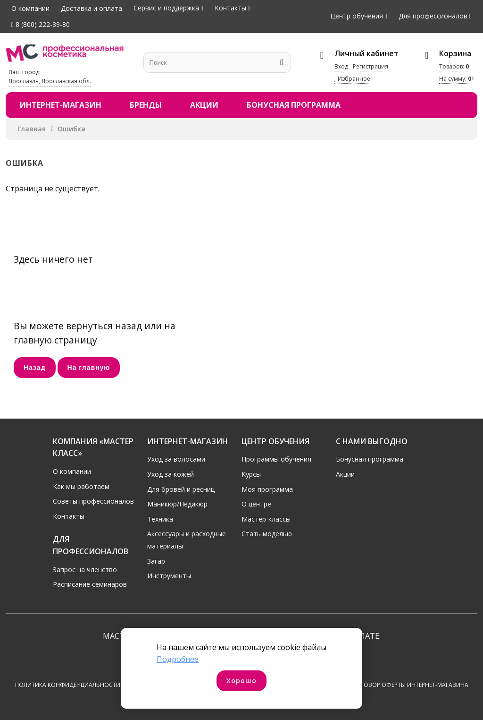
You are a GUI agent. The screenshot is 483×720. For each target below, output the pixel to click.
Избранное (352, 79)
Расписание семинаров (90, 584)
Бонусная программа (294, 105)
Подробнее (178, 659)
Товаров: (454, 66)
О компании (30, 8)
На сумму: (455, 79)
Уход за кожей (170, 473)
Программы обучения (276, 458)
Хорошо (241, 680)
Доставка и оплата (91, 8)
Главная (31, 128)
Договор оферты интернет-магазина (410, 685)
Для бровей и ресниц (181, 488)
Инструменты (169, 575)
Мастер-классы (266, 518)
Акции (204, 105)
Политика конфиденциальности (67, 685)
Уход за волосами (176, 458)
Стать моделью (267, 533)
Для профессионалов (433, 15)
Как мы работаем (81, 485)
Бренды (146, 105)
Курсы (251, 473)
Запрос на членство (85, 569)
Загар (156, 560)
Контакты (230, 7)
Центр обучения (356, 15)
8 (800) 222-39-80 (40, 24)
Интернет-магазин (60, 105)
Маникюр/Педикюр (177, 503)
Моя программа (267, 488)
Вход (341, 66)
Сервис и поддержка (166, 7)
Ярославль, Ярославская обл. (49, 81)
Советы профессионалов (93, 501)
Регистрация (370, 66)
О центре (256, 503)
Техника (160, 518)
